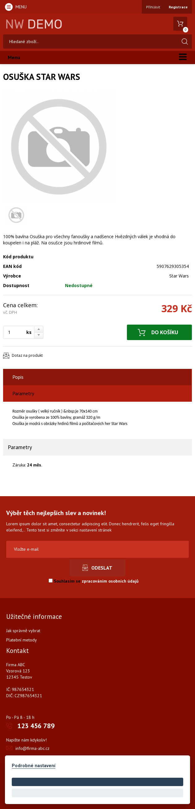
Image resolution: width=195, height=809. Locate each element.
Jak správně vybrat (23, 630)
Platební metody (21, 640)
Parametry (23, 393)
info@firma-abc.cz (32, 748)
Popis (18, 377)
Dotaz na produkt (27, 355)
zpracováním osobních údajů (110, 581)
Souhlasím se (94, 581)
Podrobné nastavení (33, 765)
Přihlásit (153, 7)
